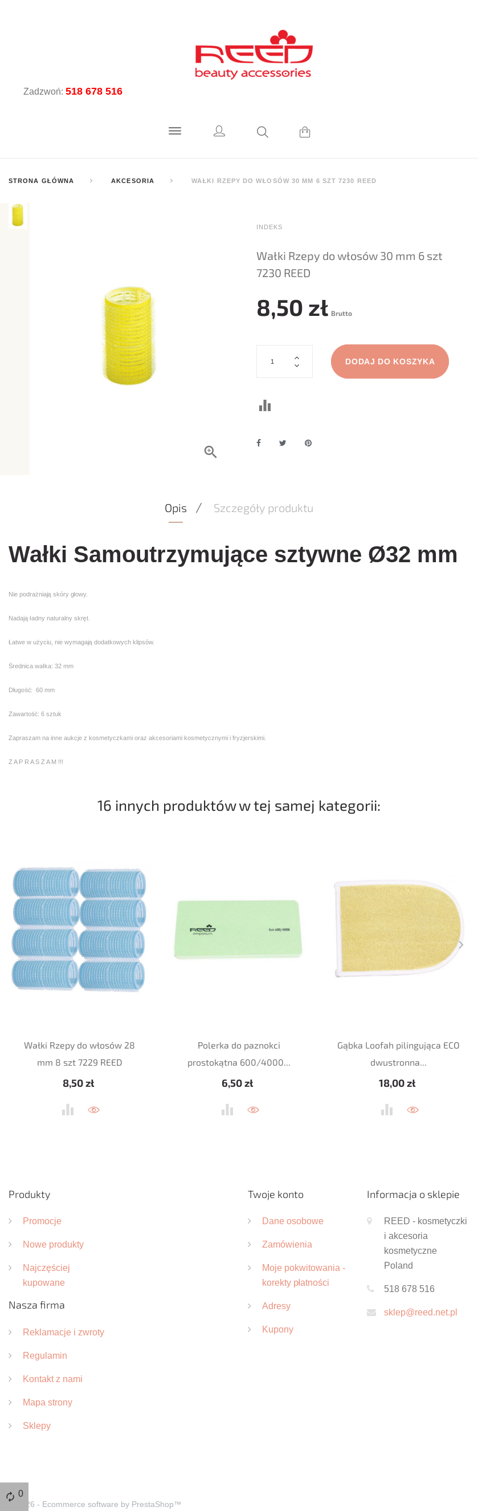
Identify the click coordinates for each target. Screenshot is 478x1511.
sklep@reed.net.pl (420, 1282)
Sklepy (37, 1396)
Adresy (276, 1276)
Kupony (277, 1299)
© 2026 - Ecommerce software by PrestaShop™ (95, 1474)
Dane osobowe (293, 1191)
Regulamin (45, 1326)
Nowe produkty (53, 1214)
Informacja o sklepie (413, 1164)
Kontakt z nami (53, 1349)
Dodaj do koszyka (390, 361)
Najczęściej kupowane (46, 1245)
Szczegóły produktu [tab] (263, 478)
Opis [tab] (176, 478)
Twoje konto (276, 1164)
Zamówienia (287, 1214)
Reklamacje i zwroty (63, 1302)
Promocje (42, 1191)
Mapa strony (47, 1372)
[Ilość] (284, 361)
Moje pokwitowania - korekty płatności (303, 1245)
